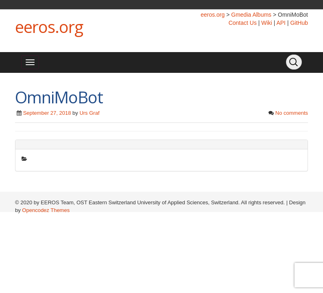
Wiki (266, 23)
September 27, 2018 (47, 113)
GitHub (299, 23)
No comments (291, 113)
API (281, 23)
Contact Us (243, 23)
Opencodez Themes (46, 210)
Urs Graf (89, 113)
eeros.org (49, 26)
